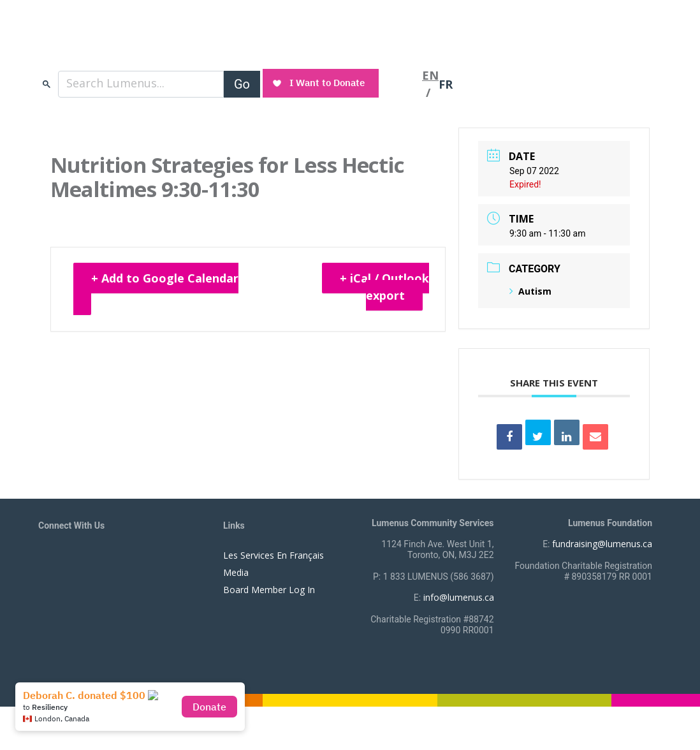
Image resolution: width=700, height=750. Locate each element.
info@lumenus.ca (458, 597)
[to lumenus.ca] (173, 43)
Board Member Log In (269, 590)
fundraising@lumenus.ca (602, 544)
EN (430, 75)
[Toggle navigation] (401, 84)
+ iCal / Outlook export (384, 286)
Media (236, 572)
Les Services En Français (273, 555)
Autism (530, 291)
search (46, 84)
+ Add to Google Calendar (164, 278)
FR (446, 84)
